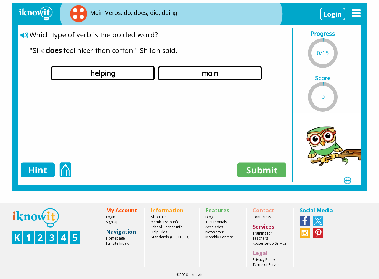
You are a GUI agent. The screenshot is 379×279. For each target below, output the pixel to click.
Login (333, 13)
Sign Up (112, 221)
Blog (209, 216)
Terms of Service (266, 264)
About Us (158, 216)
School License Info (167, 226)
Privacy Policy (264, 259)
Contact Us (262, 216)
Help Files (159, 232)
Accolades (214, 226)
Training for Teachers (262, 236)
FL (180, 237)
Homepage (115, 238)
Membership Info (165, 221)
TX (186, 237)
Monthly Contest (219, 237)
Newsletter (214, 232)
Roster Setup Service (270, 243)
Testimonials (216, 221)
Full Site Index (117, 243)
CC (173, 237)
